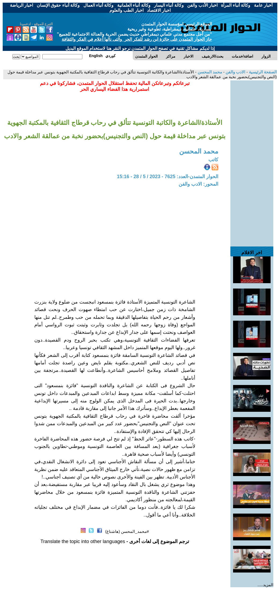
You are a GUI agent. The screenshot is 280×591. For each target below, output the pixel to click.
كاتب (213, 159)
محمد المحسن (209, 72)
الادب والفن (234, 72)
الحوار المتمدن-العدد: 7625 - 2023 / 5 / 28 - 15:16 (167, 176)
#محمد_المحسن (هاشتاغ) (127, 531)
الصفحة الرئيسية (262, 72)
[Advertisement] (251, 160)
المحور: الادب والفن (198, 184)
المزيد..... (265, 584)
